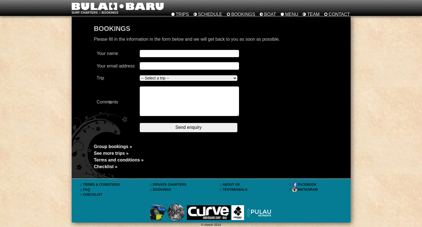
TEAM (313, 14)
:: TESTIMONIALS (234, 190)
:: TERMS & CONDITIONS (100, 185)
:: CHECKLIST (91, 195)
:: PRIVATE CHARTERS (168, 185)
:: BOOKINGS (160, 190)
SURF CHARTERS (85, 12)
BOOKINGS (243, 14)
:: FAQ (85, 190)
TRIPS (182, 14)
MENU (291, 14)
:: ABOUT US (230, 185)
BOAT (270, 14)
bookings (110, 12)
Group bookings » (113, 146)
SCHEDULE (210, 14)
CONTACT (339, 14)
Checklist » (105, 166)
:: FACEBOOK (303, 185)
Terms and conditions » (119, 160)
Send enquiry (188, 127)
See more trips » (111, 153)
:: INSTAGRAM (303, 190)
